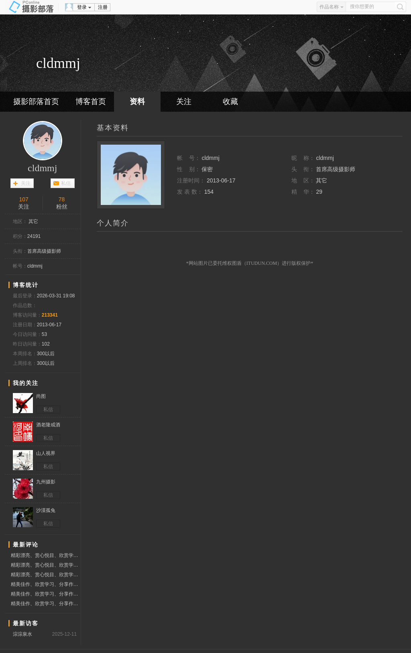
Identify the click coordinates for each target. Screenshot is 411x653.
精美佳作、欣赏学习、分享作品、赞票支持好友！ (45, 584)
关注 (183, 101)
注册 (103, 7)
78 (62, 199)
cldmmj (42, 168)
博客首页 (90, 101)
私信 (66, 183)
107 (23, 199)
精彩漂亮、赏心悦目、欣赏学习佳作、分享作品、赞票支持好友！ (45, 555)
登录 (82, 7)
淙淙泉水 (22, 634)
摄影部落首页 (36, 101)
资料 (137, 101)
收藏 (230, 101)
